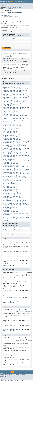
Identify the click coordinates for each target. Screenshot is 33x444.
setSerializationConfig (21, 213)
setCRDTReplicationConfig (10, 187)
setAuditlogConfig (24, 177)
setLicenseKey (7, 196)
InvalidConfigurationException (11, 263)
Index (28, 1)
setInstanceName (7, 194)
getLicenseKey (7, 142)
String (17, 64)
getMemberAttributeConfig (10, 148)
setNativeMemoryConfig (9, 203)
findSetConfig (24, 115)
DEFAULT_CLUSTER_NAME (9, 38)
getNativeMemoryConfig (9, 151)
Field (10, 7)
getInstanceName (7, 141)
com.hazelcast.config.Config (11, 16)
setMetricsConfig (7, 201)
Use (16, 1)
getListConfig (16, 142)
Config (8, 23)
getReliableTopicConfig (9, 156)
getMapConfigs (19, 146)
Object (15, 225)
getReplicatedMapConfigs (10, 160)
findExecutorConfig (8, 105)
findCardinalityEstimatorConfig (12, 103)
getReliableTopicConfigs (10, 158)
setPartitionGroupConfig (10, 204)
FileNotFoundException (26, 242)
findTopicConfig (7, 118)
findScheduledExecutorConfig (11, 115)
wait (15, 229)
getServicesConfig (8, 168)
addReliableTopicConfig (19, 94)
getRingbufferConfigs (9, 162)
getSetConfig (18, 168)
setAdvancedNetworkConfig (10, 177)
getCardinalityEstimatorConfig (11, 122)
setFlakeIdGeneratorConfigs (11, 192)
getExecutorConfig (24, 134)
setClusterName (16, 182)
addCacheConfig (7, 86)
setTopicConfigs (7, 217)
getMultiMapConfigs (19, 149)
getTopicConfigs (17, 172)
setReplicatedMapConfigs (10, 208)
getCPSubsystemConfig (9, 129)
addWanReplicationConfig (19, 100)
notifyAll (10, 229)
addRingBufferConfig (23, 96)
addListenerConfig (8, 91)
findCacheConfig (7, 101)
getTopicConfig (7, 172)
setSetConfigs (7, 214)
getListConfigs (25, 142)
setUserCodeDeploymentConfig (21, 217)
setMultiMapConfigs (19, 201)
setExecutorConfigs (8, 190)
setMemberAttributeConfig (19, 200)
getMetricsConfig (23, 148)
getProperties (19, 153)
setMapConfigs (7, 200)
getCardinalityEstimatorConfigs (12, 124)
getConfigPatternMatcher (10, 127)
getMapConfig (22, 145)
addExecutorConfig (24, 88)
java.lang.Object (5, 15)
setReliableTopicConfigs (10, 207)
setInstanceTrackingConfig (20, 194)
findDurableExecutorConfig (10, 104)
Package (8, 1)
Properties (6, 60)
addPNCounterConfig (19, 93)
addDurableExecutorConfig (10, 88)
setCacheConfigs (7, 179)
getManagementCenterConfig (10, 145)
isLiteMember (22, 176)
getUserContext (24, 173)
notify (4, 229)
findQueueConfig (20, 110)
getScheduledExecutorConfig (11, 163)
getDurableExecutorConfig (10, 132)
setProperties (7, 206)
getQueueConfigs (24, 155)
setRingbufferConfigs (9, 210)
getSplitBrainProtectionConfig (20, 169)
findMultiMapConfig (17, 108)
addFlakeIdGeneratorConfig (10, 90)
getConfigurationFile (9, 128)
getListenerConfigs (8, 144)
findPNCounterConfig (8, 110)
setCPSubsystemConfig (9, 186)
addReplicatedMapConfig (9, 96)
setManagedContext (8, 199)
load (28, 176)
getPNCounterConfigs (8, 153)
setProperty (15, 206)
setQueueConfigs (24, 206)
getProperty (6, 155)
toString (5, 220)
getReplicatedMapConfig (9, 159)
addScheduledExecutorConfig (11, 97)
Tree (19, 1)
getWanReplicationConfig (10, 175)
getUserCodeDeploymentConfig (11, 173)
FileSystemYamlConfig (9, 52)
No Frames (22, 4)
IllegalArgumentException (10, 297)
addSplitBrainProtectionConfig (11, 98)
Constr (14, 7)
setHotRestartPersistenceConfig (12, 193)
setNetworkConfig (21, 203)
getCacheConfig (18, 120)
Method (19, 7)
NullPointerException (9, 256)
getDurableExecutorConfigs (10, 134)
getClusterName (16, 125)
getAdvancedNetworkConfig (20, 118)
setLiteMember (19, 197)
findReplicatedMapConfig (10, 112)
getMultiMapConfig (8, 149)
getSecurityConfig (8, 166)
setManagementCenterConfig (21, 199)
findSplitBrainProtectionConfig (12, 117)
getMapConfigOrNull (8, 146)
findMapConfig (7, 108)
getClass (20, 227)
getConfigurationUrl (22, 128)
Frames (17, 4)
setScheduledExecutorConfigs (11, 211)
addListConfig (23, 90)
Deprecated (23, 1)
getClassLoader (7, 125)
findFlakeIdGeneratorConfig (11, 107)
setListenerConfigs (8, 197)
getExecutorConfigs (8, 135)
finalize (14, 227)
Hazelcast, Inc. (11, 380)
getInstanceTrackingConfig (20, 141)
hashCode (26, 227)
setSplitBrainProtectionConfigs (12, 216)
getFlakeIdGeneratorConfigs (11, 138)
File (17, 52)
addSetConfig (23, 97)
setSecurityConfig (8, 213)
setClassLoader (7, 182)
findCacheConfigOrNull (19, 101)
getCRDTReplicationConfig (10, 131)
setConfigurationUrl (22, 184)
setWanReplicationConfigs (19, 218)
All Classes (3, 5)
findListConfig (24, 107)
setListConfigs (16, 196)
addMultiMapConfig (8, 93)
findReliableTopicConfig (10, 111)
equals (9, 227)
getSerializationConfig (21, 166)
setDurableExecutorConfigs (10, 189)
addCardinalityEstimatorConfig (11, 87)
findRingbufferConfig (9, 114)
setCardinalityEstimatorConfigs (12, 180)
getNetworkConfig (21, 151)
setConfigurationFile (9, 184)
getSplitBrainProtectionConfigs (12, 170)
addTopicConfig (7, 100)
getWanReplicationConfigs (10, 176)
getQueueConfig (15, 155)
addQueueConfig (7, 94)
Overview (2, 1)
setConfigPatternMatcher (10, 183)
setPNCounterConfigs (23, 204)
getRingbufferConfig (23, 160)
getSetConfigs (7, 169)
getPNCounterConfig (23, 152)
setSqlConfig (25, 216)
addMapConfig (18, 91)
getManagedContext (20, 144)
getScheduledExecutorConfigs (11, 165)
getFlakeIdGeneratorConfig (10, 136)
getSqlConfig (25, 170)
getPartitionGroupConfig (10, 152)
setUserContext (7, 218)
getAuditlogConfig (8, 120)
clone (4, 227)
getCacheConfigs (7, 121)
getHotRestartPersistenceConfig (12, 139)
